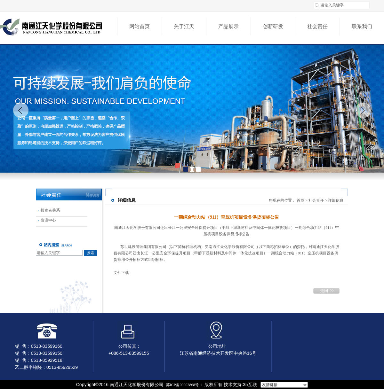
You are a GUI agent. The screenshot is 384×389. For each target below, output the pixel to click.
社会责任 (317, 26)
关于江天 (184, 26)
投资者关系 (50, 210)
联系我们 (362, 26)
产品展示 (228, 26)
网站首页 (139, 26)
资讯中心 (48, 220)
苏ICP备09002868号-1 (184, 385)
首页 (300, 200)
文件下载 (121, 272)
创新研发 (273, 26)
